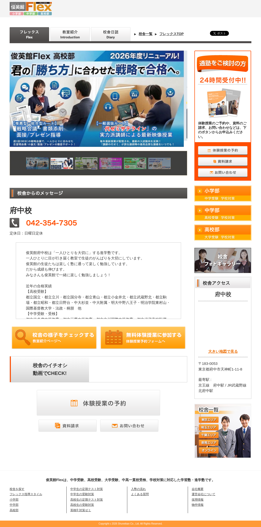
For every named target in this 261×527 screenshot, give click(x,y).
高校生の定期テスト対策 (86, 499)
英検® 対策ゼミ (80, 510)
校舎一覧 (145, 34)
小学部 (222, 193)
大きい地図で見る (223, 351)
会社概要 (198, 489)
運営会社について (203, 494)
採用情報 (198, 499)
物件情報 (198, 505)
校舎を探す (17, 489)
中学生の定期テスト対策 (86, 489)
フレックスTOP (171, 34)
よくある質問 (140, 494)
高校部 (222, 232)
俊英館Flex (84, 8)
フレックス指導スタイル (26, 494)
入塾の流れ (138, 489)
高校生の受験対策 (82, 505)
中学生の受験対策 (82, 494)
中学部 (222, 213)
